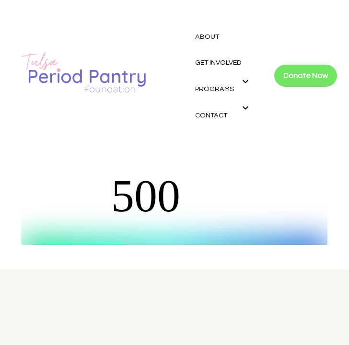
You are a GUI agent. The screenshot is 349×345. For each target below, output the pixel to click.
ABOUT (207, 36)
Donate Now (305, 76)
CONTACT (211, 115)
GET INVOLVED (218, 62)
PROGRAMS (214, 88)
